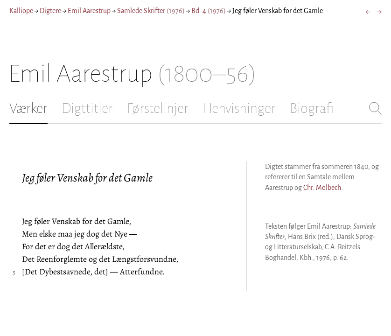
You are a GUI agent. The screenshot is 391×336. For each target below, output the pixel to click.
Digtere (50, 10)
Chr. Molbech (322, 187)
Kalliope (21, 10)
